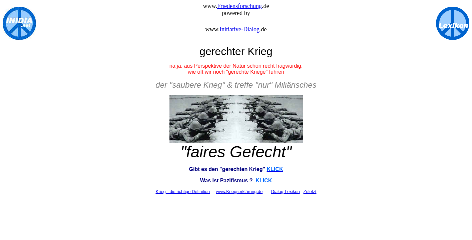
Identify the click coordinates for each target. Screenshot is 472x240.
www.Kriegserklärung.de (239, 191)
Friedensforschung (239, 6)
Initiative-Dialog (239, 29)
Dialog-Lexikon (285, 191)
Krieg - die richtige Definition (183, 191)
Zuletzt (309, 191)
